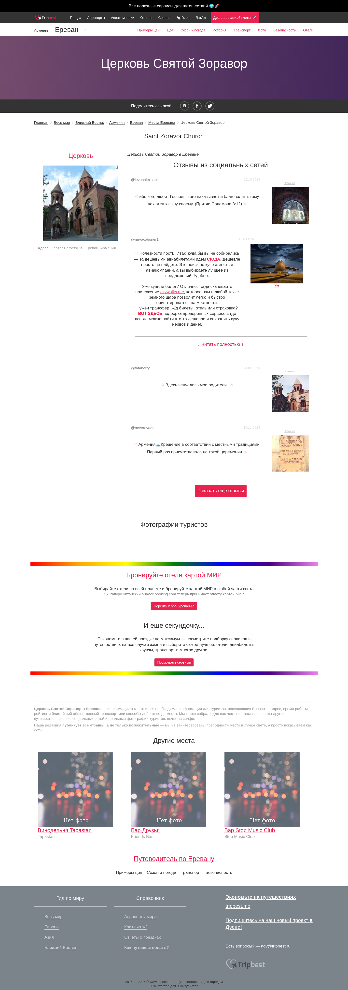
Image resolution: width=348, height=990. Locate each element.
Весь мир (62, 122)
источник (289, 183)
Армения (117, 122)
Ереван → (71, 29)
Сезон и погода (193, 30)
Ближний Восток (89, 122)
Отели (308, 30)
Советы (164, 18)
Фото (262, 30)
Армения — (44, 30)
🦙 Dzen (183, 18)
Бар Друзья (145, 830)
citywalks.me (172, 292)
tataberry (140, 368)
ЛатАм (200, 18)
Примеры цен (148, 30)
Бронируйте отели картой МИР (174, 575)
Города (75, 18)
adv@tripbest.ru (276, 946)
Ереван (136, 122)
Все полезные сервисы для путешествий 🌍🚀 (174, 6)
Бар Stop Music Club (249, 830)
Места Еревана (161, 122)
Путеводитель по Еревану (174, 859)
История (219, 30)
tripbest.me (238, 906)
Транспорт (242, 30)
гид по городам (211, 982)
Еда (170, 30)
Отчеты (146, 18)
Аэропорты (96, 18)
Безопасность (284, 30)
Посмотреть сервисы (174, 662)
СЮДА (213, 259)
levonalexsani (144, 180)
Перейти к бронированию (174, 606)
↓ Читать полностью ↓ (221, 344)
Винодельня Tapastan (65, 830)
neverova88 (142, 428)
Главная (41, 122)
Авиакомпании (122, 18)
